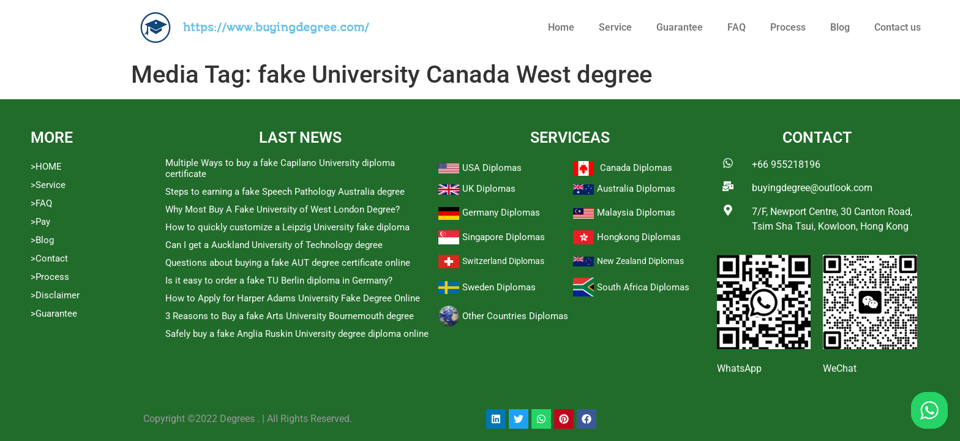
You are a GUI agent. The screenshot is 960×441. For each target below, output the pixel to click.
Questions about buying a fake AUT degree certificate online (287, 262)
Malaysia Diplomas (636, 212)
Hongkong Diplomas (639, 237)
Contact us (897, 27)
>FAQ (41, 203)
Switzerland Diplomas (503, 261)
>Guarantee (54, 313)
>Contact (49, 258)
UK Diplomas (489, 188)
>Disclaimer (55, 295)
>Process (50, 276)
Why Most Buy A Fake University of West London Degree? (282, 209)
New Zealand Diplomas (640, 261)
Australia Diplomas (636, 188)
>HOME (46, 166)
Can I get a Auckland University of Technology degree (274, 245)
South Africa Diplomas (643, 287)
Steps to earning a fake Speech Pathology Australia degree (285, 191)
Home (561, 27)
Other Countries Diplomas (515, 316)
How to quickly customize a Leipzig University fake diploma (287, 227)
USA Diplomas (492, 167)
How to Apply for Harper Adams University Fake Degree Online (292, 298)
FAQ (736, 27)
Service (615, 27)
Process (788, 27)
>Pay (40, 221)
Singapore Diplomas (503, 237)
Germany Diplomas (501, 212)
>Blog (42, 240)
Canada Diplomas (636, 167)
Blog (840, 27)
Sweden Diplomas (499, 287)
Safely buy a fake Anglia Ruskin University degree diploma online (297, 333)
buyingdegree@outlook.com (812, 188)
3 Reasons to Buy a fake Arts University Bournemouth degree (289, 316)
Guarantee (679, 27)
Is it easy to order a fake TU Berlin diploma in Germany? (278, 280)
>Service (48, 184)
